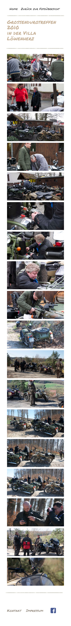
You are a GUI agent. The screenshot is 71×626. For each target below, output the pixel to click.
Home (14, 9)
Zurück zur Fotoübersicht (40, 9)
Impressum (34, 610)
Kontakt (14, 610)
